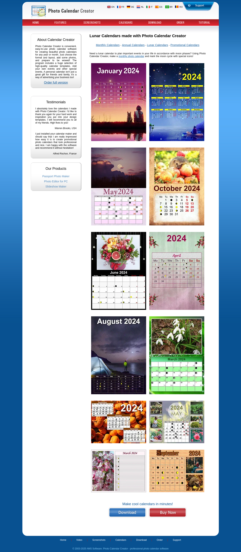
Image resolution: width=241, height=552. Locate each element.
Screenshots (92, 22)
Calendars (126, 22)
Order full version (56, 82)
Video (79, 540)
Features (60, 22)
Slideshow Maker (55, 186)
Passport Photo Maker (56, 176)
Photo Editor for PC (56, 181)
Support (177, 540)
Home (35, 22)
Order (180, 22)
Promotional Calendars (184, 45)
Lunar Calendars (157, 45)
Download (154, 22)
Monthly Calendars (108, 45)
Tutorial (204, 22)
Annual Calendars (133, 45)
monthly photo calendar (131, 56)
